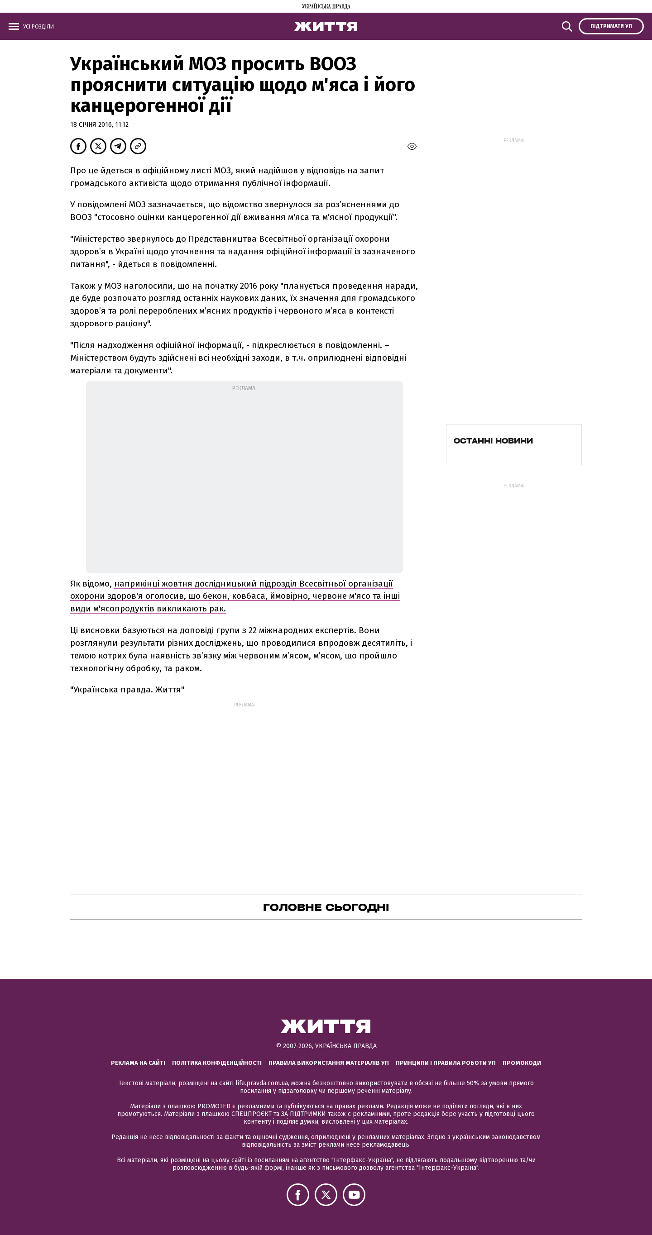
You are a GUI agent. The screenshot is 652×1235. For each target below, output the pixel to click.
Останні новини (493, 441)
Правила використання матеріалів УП (328, 1062)
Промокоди (522, 1062)
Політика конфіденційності (217, 1062)
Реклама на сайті (138, 1062)
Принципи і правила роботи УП (446, 1062)
